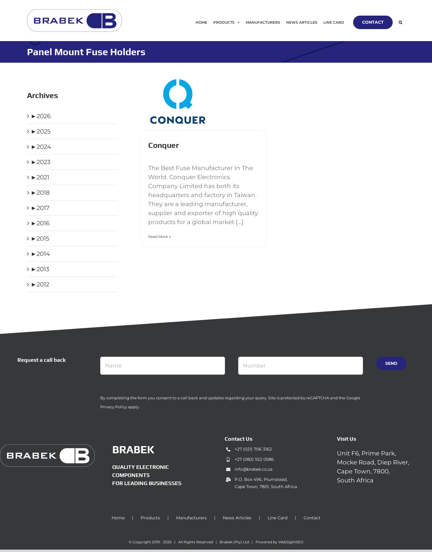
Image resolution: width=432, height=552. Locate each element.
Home (118, 517)
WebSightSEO (290, 542)
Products (150, 517)
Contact (312, 517)
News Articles (237, 517)
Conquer (163, 145)
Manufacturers (191, 517)
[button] (400, 22)
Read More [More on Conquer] (158, 236)
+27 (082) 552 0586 (254, 459)
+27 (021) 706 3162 (253, 449)
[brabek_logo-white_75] (47, 447)
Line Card (277, 517)
